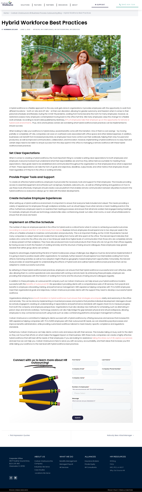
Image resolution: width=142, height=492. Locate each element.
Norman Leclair (11, 29)
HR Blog (36, 29)
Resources (63, 5)
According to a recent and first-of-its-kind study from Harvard (36, 230)
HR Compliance (47, 29)
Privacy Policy (113, 490)
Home (6, 13)
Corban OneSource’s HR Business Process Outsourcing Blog (36, 13)
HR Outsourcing (62, 29)
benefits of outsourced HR (37, 284)
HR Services (75, 29)
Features (38, 5)
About (75, 5)
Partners (50, 5)
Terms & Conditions (126, 490)
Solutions (26, 5)
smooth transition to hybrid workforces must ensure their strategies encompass (67, 298)
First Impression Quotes (20, 435)
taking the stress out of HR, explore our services (112, 338)
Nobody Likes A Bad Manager (119, 435)
